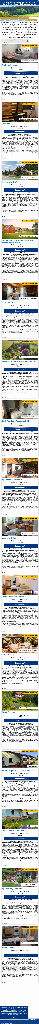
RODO (17, 1014)
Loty (5, 20)
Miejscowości (25, 17)
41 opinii (30, 842)
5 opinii (25, 135)
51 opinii (35, 373)
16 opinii (26, 724)
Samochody (14, 20)
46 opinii (28, 491)
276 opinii (35, 783)
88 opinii (27, 77)
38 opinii (27, 315)
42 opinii (22, 255)
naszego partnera (17, 94)
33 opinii (26, 667)
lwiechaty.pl (35, 1)
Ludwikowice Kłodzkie (29, 45)
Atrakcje (23, 20)
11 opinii (31, 433)
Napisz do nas (19, 1020)
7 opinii (27, 959)
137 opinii (27, 194)
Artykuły (32, 20)
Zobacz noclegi (21, 73)
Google (24, 1007)
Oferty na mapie (15, 17)
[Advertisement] (19, 1003)
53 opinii (28, 901)
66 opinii (29, 608)
